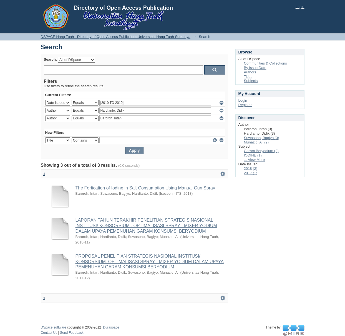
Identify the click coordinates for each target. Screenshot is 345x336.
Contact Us (49, 333)
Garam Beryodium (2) (261, 151)
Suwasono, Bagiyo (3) (261, 138)
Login (300, 7)
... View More (254, 160)
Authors (250, 72)
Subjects (251, 81)
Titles (248, 77)
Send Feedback (72, 333)
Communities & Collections (265, 63)
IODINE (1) (253, 155)
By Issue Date (255, 68)
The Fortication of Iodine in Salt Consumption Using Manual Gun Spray (145, 188)
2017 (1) (250, 173)
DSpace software (53, 327)
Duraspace (111, 327)
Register (245, 105)
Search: (50, 59)
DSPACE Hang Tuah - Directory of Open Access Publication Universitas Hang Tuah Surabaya (116, 37)
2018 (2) (250, 168)
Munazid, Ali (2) (256, 142)
